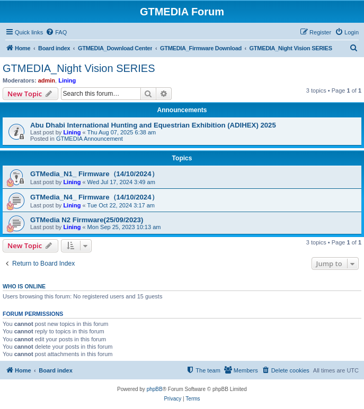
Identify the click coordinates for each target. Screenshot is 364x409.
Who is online (24, 286)
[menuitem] (56, 32)
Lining (67, 80)
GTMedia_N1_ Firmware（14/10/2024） (94, 174)
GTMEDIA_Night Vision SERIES (79, 68)
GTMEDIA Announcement (89, 138)
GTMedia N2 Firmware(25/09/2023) (86, 220)
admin (46, 80)
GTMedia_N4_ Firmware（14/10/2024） (94, 197)
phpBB (155, 389)
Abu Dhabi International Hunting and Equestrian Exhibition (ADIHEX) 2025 (153, 125)
